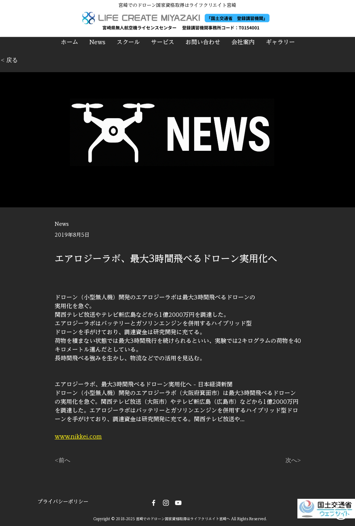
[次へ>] (283, 460)
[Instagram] (166, 503)
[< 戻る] (25, 60)
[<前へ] (79, 460)
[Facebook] (154, 503)
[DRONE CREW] (178, 503)
